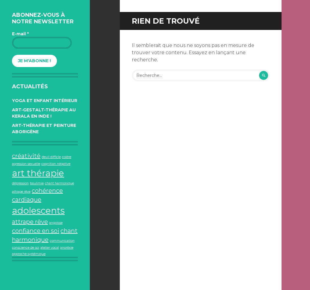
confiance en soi (35, 230)
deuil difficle (51, 157)
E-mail (20, 34)
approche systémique (29, 254)
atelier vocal (49, 248)
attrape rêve (30, 221)
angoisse (56, 223)
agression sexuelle (26, 164)
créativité (26, 156)
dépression (20, 183)
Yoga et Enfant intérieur (44, 100)
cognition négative (55, 164)
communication (62, 241)
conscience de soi (25, 248)
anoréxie (66, 248)
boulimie (37, 183)
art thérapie (38, 173)
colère (66, 157)
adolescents (38, 210)
